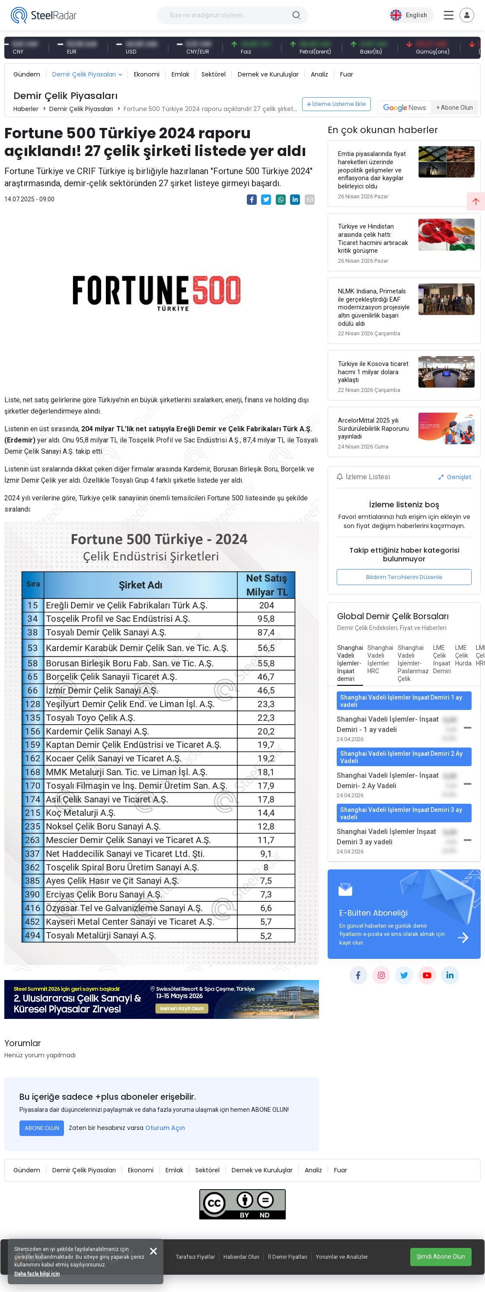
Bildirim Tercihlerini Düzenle (404, 574)
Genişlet (455, 473)
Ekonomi (147, 74)
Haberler (25, 109)
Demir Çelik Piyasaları (84, 74)
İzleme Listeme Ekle (337, 104)
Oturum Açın (165, 1127)
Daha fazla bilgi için (38, 1273)
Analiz (319, 74)
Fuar (346, 74)
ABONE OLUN (42, 1128)
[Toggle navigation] (466, 15)
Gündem (26, 74)
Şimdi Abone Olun (441, 1256)
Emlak (180, 74)
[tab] (350, 660)
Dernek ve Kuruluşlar (268, 74)
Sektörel (213, 74)
